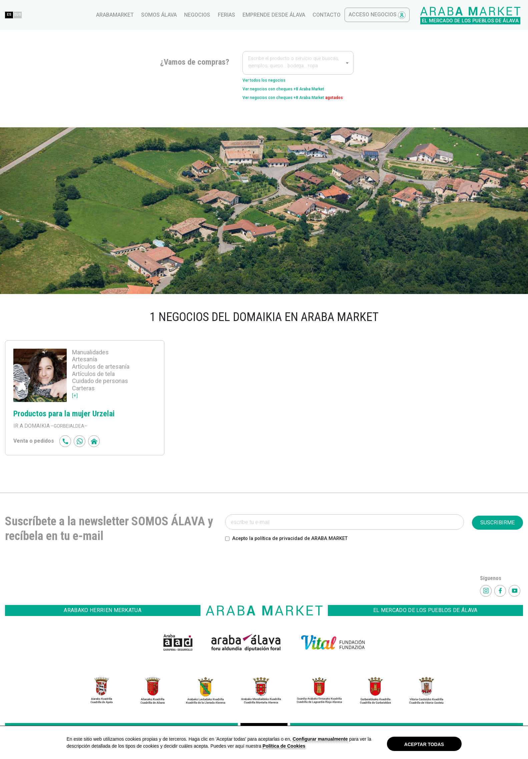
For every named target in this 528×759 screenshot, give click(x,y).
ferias (340, 15)
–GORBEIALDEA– (71, 440)
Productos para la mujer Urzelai (72, 427)
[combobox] (298, 62)
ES (124, 14)
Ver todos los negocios (271, 81)
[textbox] (298, 63)
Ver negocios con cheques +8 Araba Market (296, 92)
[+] (75, 409)
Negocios (311, 15)
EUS (137, 14)
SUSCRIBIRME (497, 536)
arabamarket (228, 15)
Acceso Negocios (490, 15)
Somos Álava (272, 15)
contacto (440, 15)
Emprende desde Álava (387, 15)
